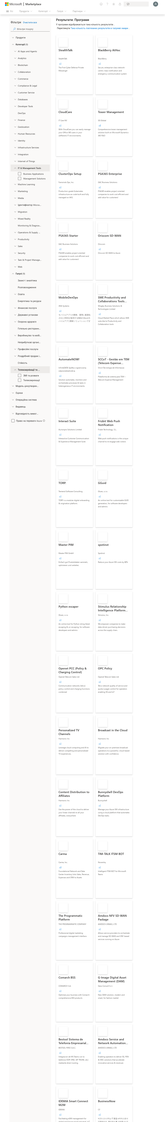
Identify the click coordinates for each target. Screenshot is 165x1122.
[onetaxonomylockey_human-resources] (15, 133)
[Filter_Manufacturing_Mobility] (15, 335)
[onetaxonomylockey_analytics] (15, 58)
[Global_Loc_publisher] (13, 406)
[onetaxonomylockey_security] (15, 253)
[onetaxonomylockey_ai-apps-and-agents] (15, 51)
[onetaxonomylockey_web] (15, 266)
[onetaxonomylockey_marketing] (15, 191)
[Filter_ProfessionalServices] (15, 349)
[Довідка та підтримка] (107, 4)
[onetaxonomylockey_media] (15, 198)
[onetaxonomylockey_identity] (15, 140)
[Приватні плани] (119, 4)
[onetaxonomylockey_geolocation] (15, 126)
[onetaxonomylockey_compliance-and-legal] (15, 85)
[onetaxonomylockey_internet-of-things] (15, 161)
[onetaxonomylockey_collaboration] (15, 72)
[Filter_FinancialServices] (15, 308)
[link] (74, 64)
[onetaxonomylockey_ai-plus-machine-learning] (15, 184)
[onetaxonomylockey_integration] (15, 154)
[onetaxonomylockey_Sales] (15, 246)
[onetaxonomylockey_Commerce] (15, 78)
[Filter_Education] (15, 294)
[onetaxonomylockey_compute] (15, 147)
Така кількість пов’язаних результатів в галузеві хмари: (100, 28)
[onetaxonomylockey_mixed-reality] (15, 218)
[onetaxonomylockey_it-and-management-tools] (15, 168)
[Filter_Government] (15, 314)
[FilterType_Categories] (13, 44)
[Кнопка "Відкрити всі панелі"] (9, 11)
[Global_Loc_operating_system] (13, 399)
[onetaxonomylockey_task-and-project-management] (15, 259)
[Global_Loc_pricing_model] (13, 386)
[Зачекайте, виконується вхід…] (155, 4)
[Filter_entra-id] (15, 205)
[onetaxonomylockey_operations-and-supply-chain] (15, 232)
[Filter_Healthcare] (15, 321)
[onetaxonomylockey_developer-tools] (15, 106)
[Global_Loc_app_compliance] (13, 413)
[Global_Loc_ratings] (13, 393)
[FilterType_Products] (13, 37)
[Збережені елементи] (113, 4)
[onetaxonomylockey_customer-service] (15, 92)
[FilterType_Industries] (13, 273)
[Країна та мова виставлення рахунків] (136, 4)
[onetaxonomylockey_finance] (15, 120)
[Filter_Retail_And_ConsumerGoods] (15, 356)
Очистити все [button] (30, 22)
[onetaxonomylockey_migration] (15, 211)
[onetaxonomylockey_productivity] (15, 239)
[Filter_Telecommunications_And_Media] (15, 369)
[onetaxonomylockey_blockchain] (15, 65)
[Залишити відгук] (101, 4)
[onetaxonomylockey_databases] (15, 99)
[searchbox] (33, 29)
